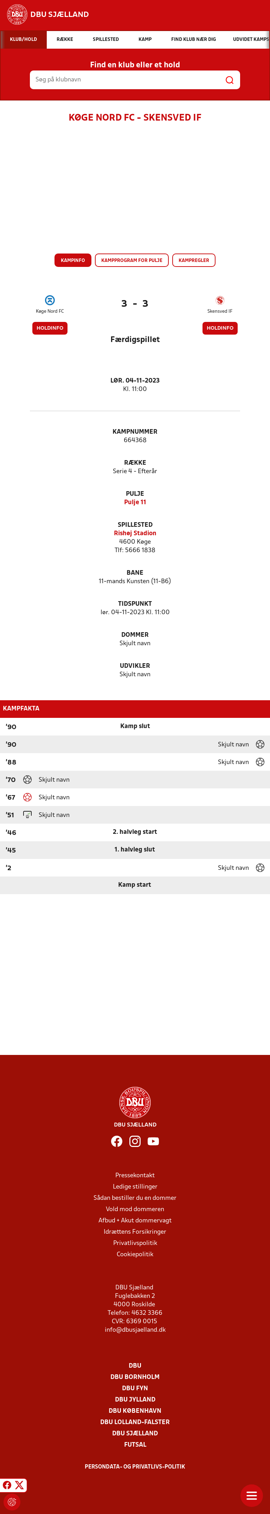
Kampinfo (73, 260)
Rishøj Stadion (135, 534)
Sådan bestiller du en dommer (135, 1198)
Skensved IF (219, 311)
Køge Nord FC (50, 311)
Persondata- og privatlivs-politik (135, 1467)
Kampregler (194, 260)
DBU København (135, 1411)
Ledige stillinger (135, 1187)
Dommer (135, 635)
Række (135, 463)
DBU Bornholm (135, 1377)
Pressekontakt (135, 1176)
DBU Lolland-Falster (135, 1423)
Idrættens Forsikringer (135, 1232)
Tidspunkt (135, 604)
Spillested (135, 525)
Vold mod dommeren (135, 1210)
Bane (135, 573)
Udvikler (135, 666)
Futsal (135, 1445)
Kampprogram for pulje (131, 260)
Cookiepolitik (135, 1255)
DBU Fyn (135, 1389)
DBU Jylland (135, 1400)
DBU (135, 1366)
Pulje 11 (135, 503)
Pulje (135, 494)
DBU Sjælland (135, 1434)
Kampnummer (135, 432)
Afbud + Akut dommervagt (135, 1221)
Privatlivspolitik (135, 1243)
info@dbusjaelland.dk (135, 1330)
